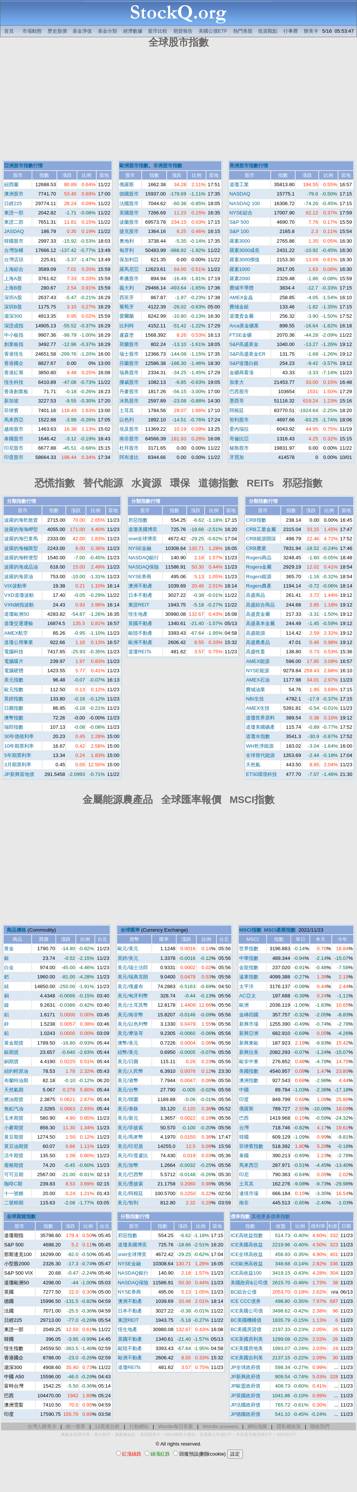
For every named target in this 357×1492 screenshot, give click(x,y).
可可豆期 (13, 1174)
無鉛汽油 (13, 1108)
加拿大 (236, 382)
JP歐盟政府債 (246, 1386)
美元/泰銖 (128, 1108)
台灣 (244, 1127)
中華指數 (248, 958)
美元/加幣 (128, 1165)
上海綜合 (13, 269)
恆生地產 (138, 614)
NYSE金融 (139, 548)
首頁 (9, 31)
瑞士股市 (129, 354)
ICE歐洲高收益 (247, 1263)
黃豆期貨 (13, 1137)
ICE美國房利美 (247, 1339)
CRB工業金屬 (261, 529)
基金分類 (107, 31)
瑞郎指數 (13, 727)
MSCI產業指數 (280, 930)
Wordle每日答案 (175, 1426)
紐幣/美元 (128, 1052)
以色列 (126, 420)
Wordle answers (220, 1426)
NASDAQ (239, 194)
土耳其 (126, 410)
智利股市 (239, 420)
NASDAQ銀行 (143, 557)
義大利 (126, 288)
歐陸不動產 (140, 633)
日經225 (13, 203)
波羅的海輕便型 (21, 557)
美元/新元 (128, 1118)
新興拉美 (248, 1052)
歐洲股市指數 (133, 165)
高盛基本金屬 (260, 623)
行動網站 (139, 1426)
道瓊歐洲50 (16, 614)
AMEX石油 (258, 680)
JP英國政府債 (246, 1395)
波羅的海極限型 (21, 548)
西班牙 (126, 297)
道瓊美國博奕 (142, 529)
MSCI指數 (250, 930)
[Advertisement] (178, 105)
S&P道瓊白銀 (244, 363)
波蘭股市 (129, 222)
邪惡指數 (138, 520)
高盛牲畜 (255, 651)
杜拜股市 (129, 448)
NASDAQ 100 (244, 203)
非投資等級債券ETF (254, 1434)
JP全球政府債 (246, 1367)
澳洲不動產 (140, 586)
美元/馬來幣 (130, 1137)
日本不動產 (140, 595)
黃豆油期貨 (16, 1146)
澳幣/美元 (128, 1043)
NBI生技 (255, 699)
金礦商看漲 (241, 372)
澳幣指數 (13, 718)
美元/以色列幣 (133, 1024)
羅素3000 (239, 241)
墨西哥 (236, 401)
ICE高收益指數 (247, 1235)
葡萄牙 (126, 307)
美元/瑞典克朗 (133, 977)
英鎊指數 (13, 699)
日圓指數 (13, 708)
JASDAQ (14, 231)
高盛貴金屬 (258, 614)
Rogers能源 (258, 576)
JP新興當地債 (19, 774)
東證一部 (13, 213)
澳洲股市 (13, 194)
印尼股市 (13, 448)
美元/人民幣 (130, 1071)
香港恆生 (13, 354)
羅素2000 (239, 278)
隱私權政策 (289, 1426)
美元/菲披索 (130, 1127)
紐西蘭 (11, 184)
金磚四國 (248, 1014)
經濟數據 (132, 31)
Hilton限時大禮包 (180, 1434)
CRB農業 (256, 548)
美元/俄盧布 (130, 986)
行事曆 (290, 31)
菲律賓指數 (251, 1146)
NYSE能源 (257, 670)
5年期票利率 (17, 755)
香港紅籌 (13, 372)
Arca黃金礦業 (244, 326)
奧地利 (126, 241)
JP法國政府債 (246, 1405)
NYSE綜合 (241, 213)
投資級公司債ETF (216, 1434)
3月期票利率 (17, 764)
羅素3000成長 (244, 250)
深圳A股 (13, 297)
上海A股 (13, 278)
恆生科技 (13, 382)
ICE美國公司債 (247, 1311)
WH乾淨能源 (259, 746)
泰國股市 (13, 438)
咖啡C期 (13, 1184)
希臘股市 (129, 278)
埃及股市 (129, 429)
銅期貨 (11, 1061)
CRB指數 (256, 520)
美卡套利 (102, 1434)
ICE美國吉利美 (247, 1357)
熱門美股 (243, 31)
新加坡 (11, 401)
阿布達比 (129, 457)
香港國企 (13, 363)
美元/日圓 (128, 1061)
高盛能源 (255, 633)
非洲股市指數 (167, 165)
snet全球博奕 (142, 538)
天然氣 (253, 764)
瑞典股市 (129, 372)
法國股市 (129, 203)
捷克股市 (129, 231)
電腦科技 (13, 651)
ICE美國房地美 (247, 1348)
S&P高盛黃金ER (247, 354)
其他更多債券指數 (270, 1216)
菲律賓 (11, 410)
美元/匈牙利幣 (133, 996)
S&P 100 (239, 231)
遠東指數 (248, 977)
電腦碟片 (13, 661)
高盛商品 (255, 595)
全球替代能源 (260, 755)
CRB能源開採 (261, 538)
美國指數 (248, 1071)
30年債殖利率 (19, 736)
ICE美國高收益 (247, 1244)
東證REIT (138, 605)
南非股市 (129, 438)
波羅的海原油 (18, 576)
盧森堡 (126, 335)
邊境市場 (248, 1193)
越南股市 (13, 429)
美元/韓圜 (128, 1099)
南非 (244, 1202)
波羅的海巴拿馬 (21, 538)
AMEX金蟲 (241, 297)
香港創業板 (16, 391)
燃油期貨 (13, 1099)
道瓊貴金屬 (241, 316)
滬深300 (13, 316)
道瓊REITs (139, 651)
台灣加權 (13, 250)
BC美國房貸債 (246, 1329)
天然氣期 (13, 1090)
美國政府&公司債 (249, 1282)
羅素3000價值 (244, 259)
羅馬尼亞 (129, 269)
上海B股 (13, 288)
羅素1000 (239, 269)
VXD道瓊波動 (18, 595)
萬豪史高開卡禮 (75, 1434)
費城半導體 (241, 288)
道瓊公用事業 (18, 642)
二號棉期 (13, 1202)
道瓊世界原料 (260, 718)
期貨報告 (183, 31)
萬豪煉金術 (125, 1434)
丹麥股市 (129, 391)
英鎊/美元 (128, 958)
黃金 (9, 948)
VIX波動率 (15, 586)
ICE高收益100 (246, 1273)
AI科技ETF (286, 1434)
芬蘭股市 (129, 363)
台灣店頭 (13, 259)
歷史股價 (57, 31)
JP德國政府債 (246, 1414)
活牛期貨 (13, 1155)
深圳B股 (13, 307)
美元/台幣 (128, 1090)
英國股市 (129, 213)
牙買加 (236, 457)
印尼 (244, 1174)
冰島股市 (129, 401)
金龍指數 (248, 967)
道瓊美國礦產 (260, 727)
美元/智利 (128, 1202)
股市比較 (157, 31)
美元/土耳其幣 (133, 1005)
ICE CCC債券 (246, 1301)
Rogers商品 (258, 557)
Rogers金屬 (258, 567)
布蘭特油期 (16, 1080)
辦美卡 (311, 31)
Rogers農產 (258, 586)
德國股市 (129, 194)
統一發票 (75, 1426)
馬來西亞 (13, 420)
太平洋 (246, 986)
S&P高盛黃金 (244, 344)
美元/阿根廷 (130, 1193)
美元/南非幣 (130, 1014)
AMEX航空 (16, 633)
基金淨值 (82, 31)
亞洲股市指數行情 (23, 165)
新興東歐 (248, 1043)
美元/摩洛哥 (130, 1033)
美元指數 (13, 680)
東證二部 (13, 222)
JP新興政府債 (246, 1376)
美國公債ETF (213, 31)
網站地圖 (257, 1426)
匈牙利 (126, 250)
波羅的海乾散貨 (21, 520)
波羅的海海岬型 (21, 529)
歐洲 (244, 1005)
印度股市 (13, 457)
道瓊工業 (239, 184)
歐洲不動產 (140, 642)
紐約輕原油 (16, 1071)
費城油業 (255, 689)
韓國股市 (13, 241)
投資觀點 (267, 31)
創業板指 (13, 344)
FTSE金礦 (240, 335)
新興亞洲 (248, 1033)
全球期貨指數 (21, 1216)
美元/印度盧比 (133, 1155)
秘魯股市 (239, 448)
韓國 (244, 1137)
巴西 (244, 1118)
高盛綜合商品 (260, 605)
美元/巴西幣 (130, 1174)
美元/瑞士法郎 (133, 967)
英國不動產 (140, 623)
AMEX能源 (258, 661)
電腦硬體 (13, 670)
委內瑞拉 (239, 429)
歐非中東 (248, 1061)
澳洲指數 (248, 1080)
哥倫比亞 (239, 438)
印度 (244, 1099)
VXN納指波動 (18, 605)
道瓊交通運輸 (18, 623)
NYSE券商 (139, 576)
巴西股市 (239, 391)
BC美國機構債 (246, 1320)
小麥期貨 (13, 1127)
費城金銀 (239, 307)
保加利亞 (129, 259)
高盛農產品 (258, 642)
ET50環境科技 (261, 774)
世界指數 (248, 948)
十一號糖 (13, 1193)
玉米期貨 (13, 1118)
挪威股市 (129, 382)
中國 (244, 1090)
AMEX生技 (258, 708)
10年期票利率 (19, 746)
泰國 (244, 1155)
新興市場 (248, 1024)
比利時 (126, 326)
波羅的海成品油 (21, 567)
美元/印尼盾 (130, 1146)
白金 (9, 967)
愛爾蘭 (126, 316)
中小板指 (13, 335)
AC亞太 (247, 996)
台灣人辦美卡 (42, 1426)
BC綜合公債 (244, 1292)
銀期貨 (11, 1052)
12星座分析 (107, 1426)
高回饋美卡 (150, 1434)
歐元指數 (13, 689)
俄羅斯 (126, 184)
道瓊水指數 (258, 736)
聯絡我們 (319, 1426)
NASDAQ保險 (143, 567)
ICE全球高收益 (247, 1254)
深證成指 (13, 326)
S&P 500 (239, 222)
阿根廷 (236, 410)
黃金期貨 (13, 1043)
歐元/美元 (128, 948)
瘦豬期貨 (13, 1165)
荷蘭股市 (129, 344)
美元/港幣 (128, 1080)
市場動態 (32, 31)
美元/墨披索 (130, 1184)
